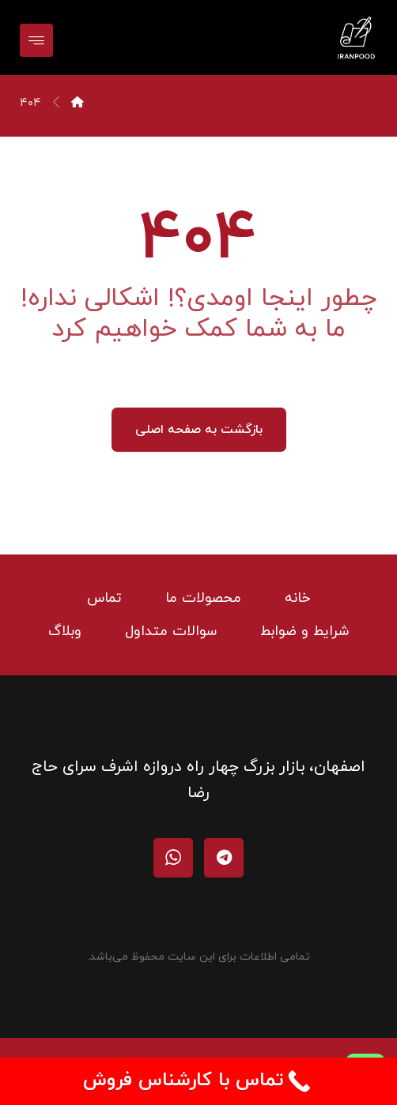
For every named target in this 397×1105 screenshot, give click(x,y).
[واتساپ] (173, 858)
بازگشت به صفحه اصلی (199, 429)
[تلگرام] (224, 858)
